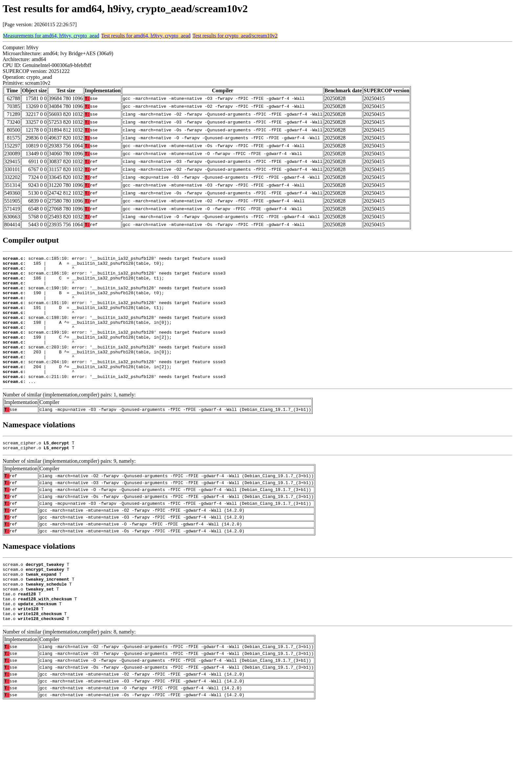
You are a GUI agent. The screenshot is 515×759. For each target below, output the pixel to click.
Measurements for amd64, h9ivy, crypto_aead (51, 35)
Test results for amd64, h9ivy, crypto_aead (145, 35)
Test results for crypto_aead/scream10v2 (235, 35)
